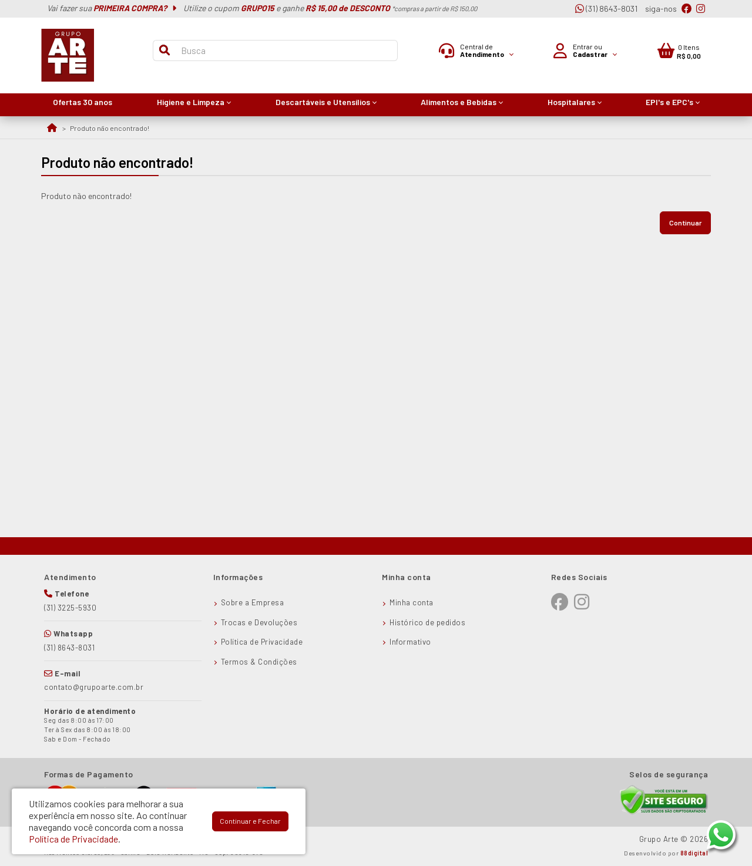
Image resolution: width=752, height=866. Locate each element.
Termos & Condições (259, 661)
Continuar (685, 222)
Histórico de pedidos (427, 622)
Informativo (410, 641)
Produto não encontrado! (109, 128)
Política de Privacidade (262, 641)
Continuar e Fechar (250, 821)
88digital (694, 853)
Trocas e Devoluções (259, 622)
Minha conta (412, 602)
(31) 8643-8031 (606, 9)
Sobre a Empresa (252, 602)
